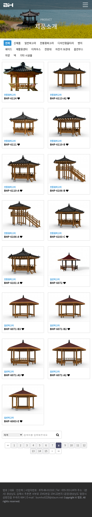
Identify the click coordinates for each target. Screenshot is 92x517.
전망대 (48, 49)
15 (46, 451)
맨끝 (59, 451)
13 (33, 451)
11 (77, 445)
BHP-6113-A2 (60, 98)
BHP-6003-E (13, 421)
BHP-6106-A (13, 237)
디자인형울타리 (66, 43)
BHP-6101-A (13, 283)
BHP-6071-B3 (14, 329)
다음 (52, 451)
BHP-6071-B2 (60, 329)
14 (39, 451)
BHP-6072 (58, 283)
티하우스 (36, 49)
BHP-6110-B (59, 144)
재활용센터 (22, 49)
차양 (7, 55)
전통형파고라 (47, 43)
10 (71, 445)
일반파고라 (30, 43)
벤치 (80, 43)
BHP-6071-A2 (60, 375)
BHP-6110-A (13, 190)
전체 (7, 43)
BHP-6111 (12, 144)
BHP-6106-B (59, 190)
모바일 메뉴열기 (85, 5)
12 (84, 445)
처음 (8, 445)
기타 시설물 (26, 55)
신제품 (17, 43)
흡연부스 (78, 49)
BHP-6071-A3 (14, 375)
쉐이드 (8, 49)
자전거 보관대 (62, 49)
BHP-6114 (12, 98)
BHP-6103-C (59, 237)
